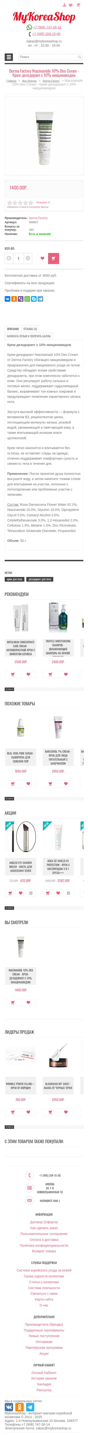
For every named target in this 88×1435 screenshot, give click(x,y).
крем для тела (14, 579)
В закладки (42, 258)
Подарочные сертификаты (44, 1330)
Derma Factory (51, 80)
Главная (11, 80)
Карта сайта (44, 1299)
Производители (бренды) (44, 1324)
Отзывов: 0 (43, 202)
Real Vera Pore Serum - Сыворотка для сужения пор (20, 757)
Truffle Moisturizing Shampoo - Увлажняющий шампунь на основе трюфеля (58, 649)
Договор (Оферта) (44, 1222)
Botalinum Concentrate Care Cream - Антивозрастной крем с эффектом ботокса (20, 648)
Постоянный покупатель (64, 4)
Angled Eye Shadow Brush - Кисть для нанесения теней (20, 867)
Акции (44, 1353)
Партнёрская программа (44, 1347)
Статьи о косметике (44, 1282)
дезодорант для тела (40, 579)
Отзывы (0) (30, 329)
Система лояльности (44, 1288)
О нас (44, 1305)
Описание (13, 329)
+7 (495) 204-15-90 (46, 34)
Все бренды (29, 80)
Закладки (44, 1384)
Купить (53, 258)
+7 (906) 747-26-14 (47, 27)
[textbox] (50, 57)
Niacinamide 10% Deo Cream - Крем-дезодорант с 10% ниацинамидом (21, 976)
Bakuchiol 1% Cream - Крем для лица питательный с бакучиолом (58, 757)
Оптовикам (44, 1342)
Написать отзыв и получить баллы (28, 206)
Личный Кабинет (44, 1373)
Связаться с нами (44, 1293)
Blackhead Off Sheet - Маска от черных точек (58, 1086)
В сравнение (31, 893)
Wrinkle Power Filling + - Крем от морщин (20, 1086)
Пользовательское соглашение (44, 1234)
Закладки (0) (70, 4)
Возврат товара (44, 1251)
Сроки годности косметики (44, 1276)
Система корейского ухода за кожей (44, 1270)
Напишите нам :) (50, 1200)
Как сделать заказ (43, 1228)
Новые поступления (44, 1336)
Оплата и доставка (44, 1240)
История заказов (44, 1378)
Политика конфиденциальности (44, 1245)
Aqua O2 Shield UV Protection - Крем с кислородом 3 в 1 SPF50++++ (58, 867)
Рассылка (44, 1390)
